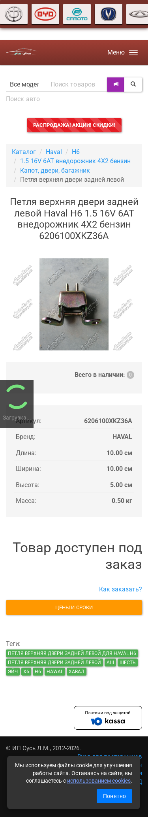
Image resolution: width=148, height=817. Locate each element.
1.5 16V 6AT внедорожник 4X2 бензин (75, 161)
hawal (55, 671)
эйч (13, 671)
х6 (26, 671)
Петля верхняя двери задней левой (54, 662)
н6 (38, 671)
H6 (76, 152)
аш (110, 662)
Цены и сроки (74, 607)
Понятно (114, 796)
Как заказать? (120, 589)
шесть (128, 662)
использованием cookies (99, 780)
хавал (76, 671)
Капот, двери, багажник (55, 170)
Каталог (24, 152)
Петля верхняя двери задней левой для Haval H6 (72, 653)
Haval (54, 152)
